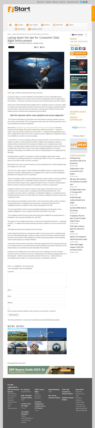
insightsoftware (26, 392)
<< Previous (75, 136)
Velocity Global (12, 408)
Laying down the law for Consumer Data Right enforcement (30, 34)
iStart (50, 392)
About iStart (40, 2)
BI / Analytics (25, 389)
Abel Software (12, 394)
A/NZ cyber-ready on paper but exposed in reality (77, 229)
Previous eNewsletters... (81, 57)
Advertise (55, 2)
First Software (12, 396)
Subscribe (48, 2)
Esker (23, 400)
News (9, 34)
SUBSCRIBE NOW (93, 13)
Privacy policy (80, 404)
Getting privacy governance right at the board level (78, 160)
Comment (11, 271)
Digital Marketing (53, 389)
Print (36, 47)
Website (10, 302)
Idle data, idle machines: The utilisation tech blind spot (78, 181)
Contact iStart (80, 402)
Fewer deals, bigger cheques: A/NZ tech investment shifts (77, 247)
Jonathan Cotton (38, 43)
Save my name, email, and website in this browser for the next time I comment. (32, 311)
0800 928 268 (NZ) (81, 408)
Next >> (83, 136)
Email (42, 47)
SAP (9, 406)
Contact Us (62, 2)
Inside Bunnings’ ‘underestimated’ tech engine (77, 200)
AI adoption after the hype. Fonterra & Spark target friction (78, 218)
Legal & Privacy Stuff (73, 2)
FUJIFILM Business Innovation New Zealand (27, 420)
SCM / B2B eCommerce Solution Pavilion (67, 392)
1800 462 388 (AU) (81, 410)
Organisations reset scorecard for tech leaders (77, 171)
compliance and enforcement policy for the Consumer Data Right (36, 127)
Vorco (37, 410)
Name (9, 290)
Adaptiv (23, 416)
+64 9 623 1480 (80, 406)
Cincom (23, 408)
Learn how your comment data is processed (45, 320)
